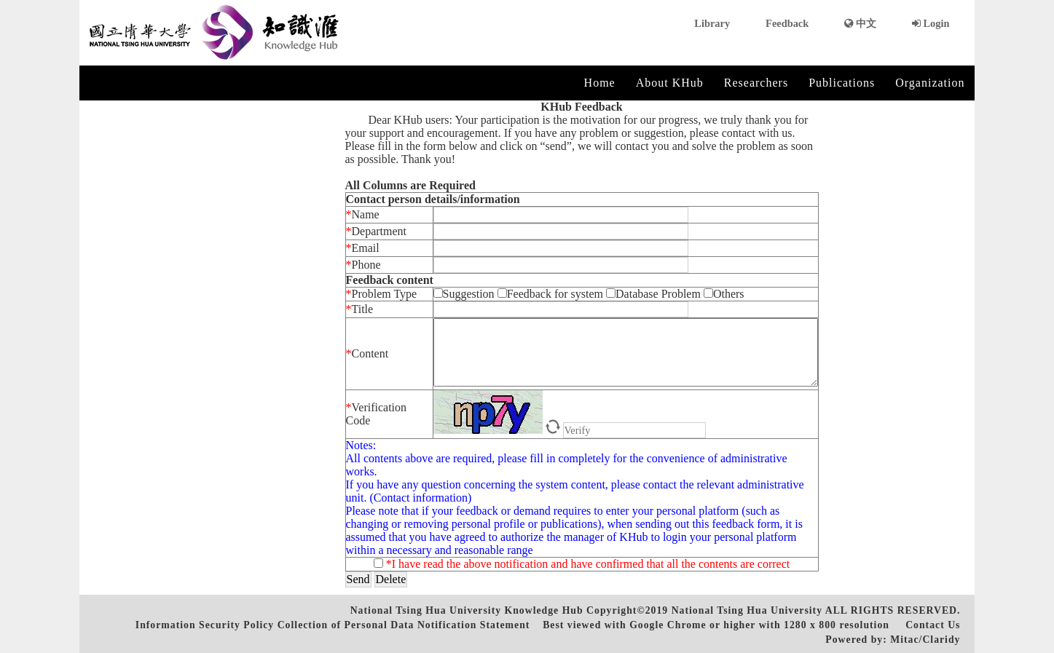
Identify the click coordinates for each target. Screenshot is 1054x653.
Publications (842, 82)
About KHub (670, 82)
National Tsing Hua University (747, 610)
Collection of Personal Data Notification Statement (404, 625)
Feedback (787, 23)
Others (724, 294)
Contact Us (932, 625)
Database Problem (655, 294)
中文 (860, 23)
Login (931, 23)
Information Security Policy (204, 625)
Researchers (756, 82)
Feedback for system (550, 294)
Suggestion (465, 294)
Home (600, 82)
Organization (929, 82)
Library (712, 23)
